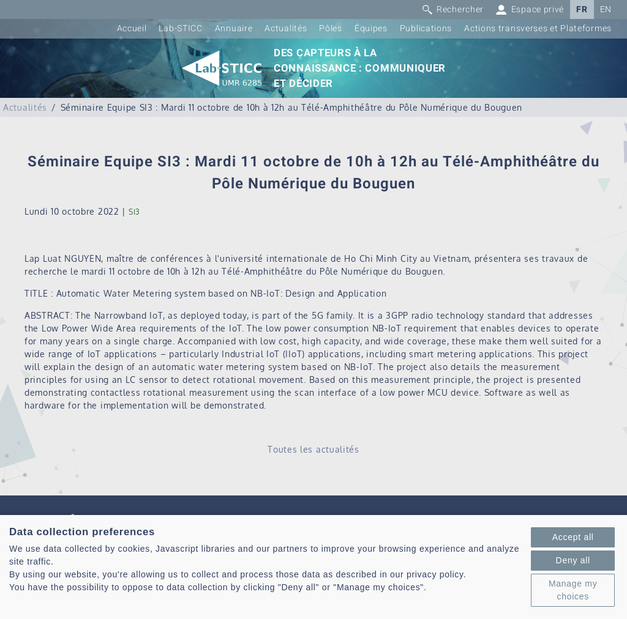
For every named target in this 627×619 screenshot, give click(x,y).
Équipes (371, 28)
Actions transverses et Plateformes (538, 28)
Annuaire (234, 28)
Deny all (573, 560)
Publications (426, 28)
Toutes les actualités (313, 449)
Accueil (132, 28)
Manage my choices (573, 590)
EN (606, 9)
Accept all (573, 537)
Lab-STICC (180, 28)
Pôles (330, 28)
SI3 (134, 212)
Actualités (286, 28)
